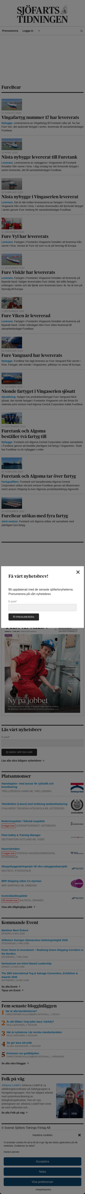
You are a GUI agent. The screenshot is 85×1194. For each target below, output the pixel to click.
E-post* (42, 605)
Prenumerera (23, 616)
